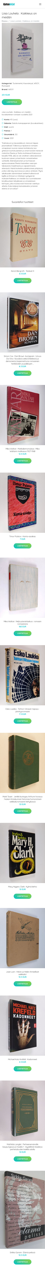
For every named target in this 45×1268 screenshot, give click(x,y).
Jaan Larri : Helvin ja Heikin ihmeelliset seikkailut (22, 973)
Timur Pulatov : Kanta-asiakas (22, 536)
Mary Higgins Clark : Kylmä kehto (22, 886)
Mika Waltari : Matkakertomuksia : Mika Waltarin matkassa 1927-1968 (22, 450)
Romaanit (6, 86)
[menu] (40, 4)
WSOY (36, 83)
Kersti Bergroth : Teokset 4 (22, 271)
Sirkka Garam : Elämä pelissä (22, 1252)
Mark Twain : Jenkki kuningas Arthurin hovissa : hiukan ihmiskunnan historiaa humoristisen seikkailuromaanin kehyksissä (22, 799)
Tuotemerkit (18, 83)
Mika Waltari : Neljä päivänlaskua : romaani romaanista (22, 622)
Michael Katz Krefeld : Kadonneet (22, 1059)
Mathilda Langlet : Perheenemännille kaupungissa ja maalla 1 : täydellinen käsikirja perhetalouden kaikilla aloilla (22, 1147)
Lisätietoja (12, 102)
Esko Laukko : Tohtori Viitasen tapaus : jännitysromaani (22, 710)
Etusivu (5, 21)
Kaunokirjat (28, 83)
